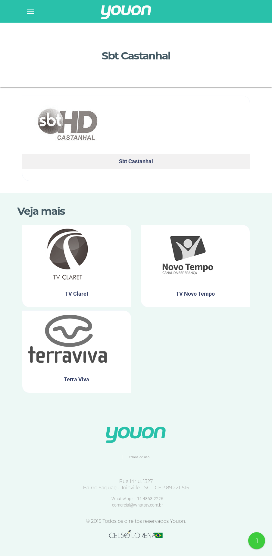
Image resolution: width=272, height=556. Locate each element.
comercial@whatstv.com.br (137, 505)
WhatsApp (121, 498)
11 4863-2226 (150, 498)
